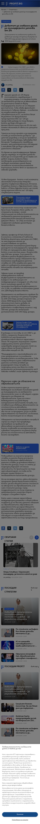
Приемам (20, 814)
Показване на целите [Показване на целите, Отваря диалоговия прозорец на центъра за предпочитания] (20, 820)
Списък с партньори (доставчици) (15, 807)
